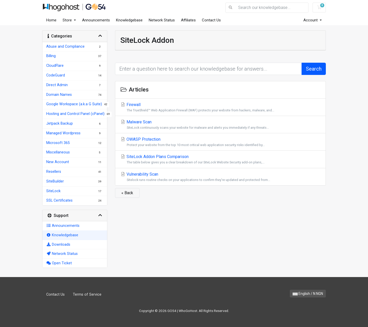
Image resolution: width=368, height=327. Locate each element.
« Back (127, 192)
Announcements (96, 20)
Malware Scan (220, 125)
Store (68, 20)
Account (311, 20)
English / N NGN (308, 294)
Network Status (162, 20)
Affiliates (188, 20)
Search (313, 69)
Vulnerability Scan (220, 177)
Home (51, 20)
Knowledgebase (129, 20)
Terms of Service (87, 294)
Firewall (220, 107)
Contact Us (211, 20)
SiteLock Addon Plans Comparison (220, 159)
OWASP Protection (220, 142)
